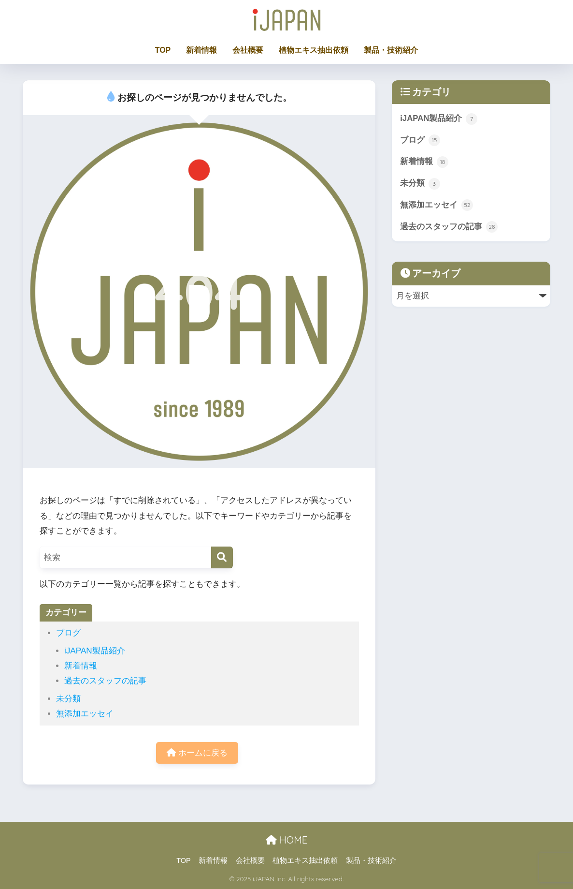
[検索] (222, 557)
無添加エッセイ (85, 713)
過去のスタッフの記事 (105, 680)
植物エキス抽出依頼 (313, 50)
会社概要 (247, 50)
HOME (286, 840)
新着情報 (201, 50)
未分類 (68, 698)
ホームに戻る (197, 752)
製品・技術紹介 (391, 50)
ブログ (68, 632)
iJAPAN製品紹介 (94, 650)
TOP (163, 50)
